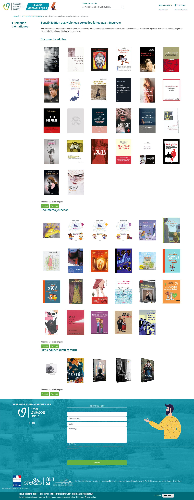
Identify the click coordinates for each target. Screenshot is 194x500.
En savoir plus (90, 497)
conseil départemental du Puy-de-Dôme (140, 481)
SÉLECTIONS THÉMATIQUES (32, 16)
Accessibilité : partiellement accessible (15, 488)
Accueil (16, 16)
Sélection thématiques (20, 24)
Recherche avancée (90, 3)
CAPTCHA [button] (72, 444)
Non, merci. (168, 496)
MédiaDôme (109, 481)
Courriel (45, 206)
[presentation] (86, 454)
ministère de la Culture (173, 481)
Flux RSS (54, 206)
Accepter (157, 496)
